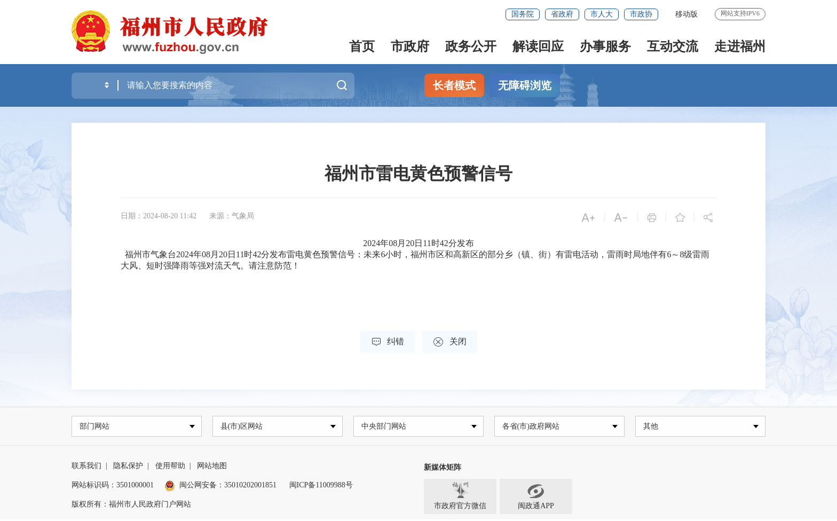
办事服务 (605, 46)
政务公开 (470, 46)
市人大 (601, 14)
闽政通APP (536, 497)
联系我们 (86, 467)
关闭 (450, 342)
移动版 (686, 14)
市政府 (410, 46)
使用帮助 (170, 467)
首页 (362, 46)
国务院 (522, 14)
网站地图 (212, 467)
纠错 (387, 342)
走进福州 (739, 46)
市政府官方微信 (460, 497)
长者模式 (454, 85)
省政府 (562, 14)
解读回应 (538, 46)
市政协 (641, 14)
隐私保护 (128, 467)
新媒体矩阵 (442, 469)
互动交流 (672, 46)
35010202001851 (250, 487)
